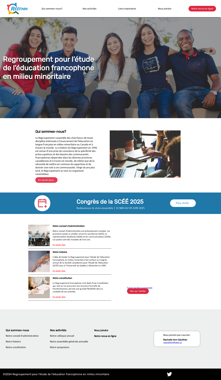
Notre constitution (16, 347)
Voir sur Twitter (138, 291)
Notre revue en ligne (202, 8)
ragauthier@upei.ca (172, 342)
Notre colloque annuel (62, 336)
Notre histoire (13, 341)
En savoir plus (59, 245)
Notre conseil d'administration (22, 336)
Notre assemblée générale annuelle (69, 341)
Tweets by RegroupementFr (139, 288)
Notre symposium (59, 347)
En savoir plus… (46, 180)
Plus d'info (182, 203)
